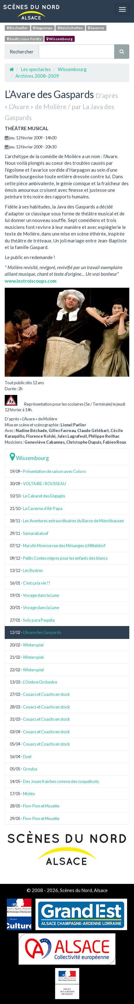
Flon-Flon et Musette (41, 805)
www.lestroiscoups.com (30, 281)
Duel (27, 756)
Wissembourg (59, 39)
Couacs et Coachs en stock (46, 694)
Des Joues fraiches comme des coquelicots (61, 781)
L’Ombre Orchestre (40, 682)
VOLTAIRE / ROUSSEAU (44, 483)
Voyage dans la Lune (41, 595)
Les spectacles (36, 69)
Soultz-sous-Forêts (24, 39)
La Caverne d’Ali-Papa (42, 508)
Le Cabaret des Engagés (44, 495)
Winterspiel (33, 644)
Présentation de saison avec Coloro (54, 471)
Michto (29, 793)
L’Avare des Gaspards (42, 632)
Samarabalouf (35, 533)
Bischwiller (17, 28)
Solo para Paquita (39, 620)
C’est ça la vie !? (36, 582)
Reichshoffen (70, 28)
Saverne (96, 28)
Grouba (30, 768)
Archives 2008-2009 (37, 76)
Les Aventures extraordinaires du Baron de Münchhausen (73, 520)
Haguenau (42, 28)
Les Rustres (33, 570)
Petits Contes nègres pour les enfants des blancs (65, 558)
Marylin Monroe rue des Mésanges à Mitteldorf (64, 545)
